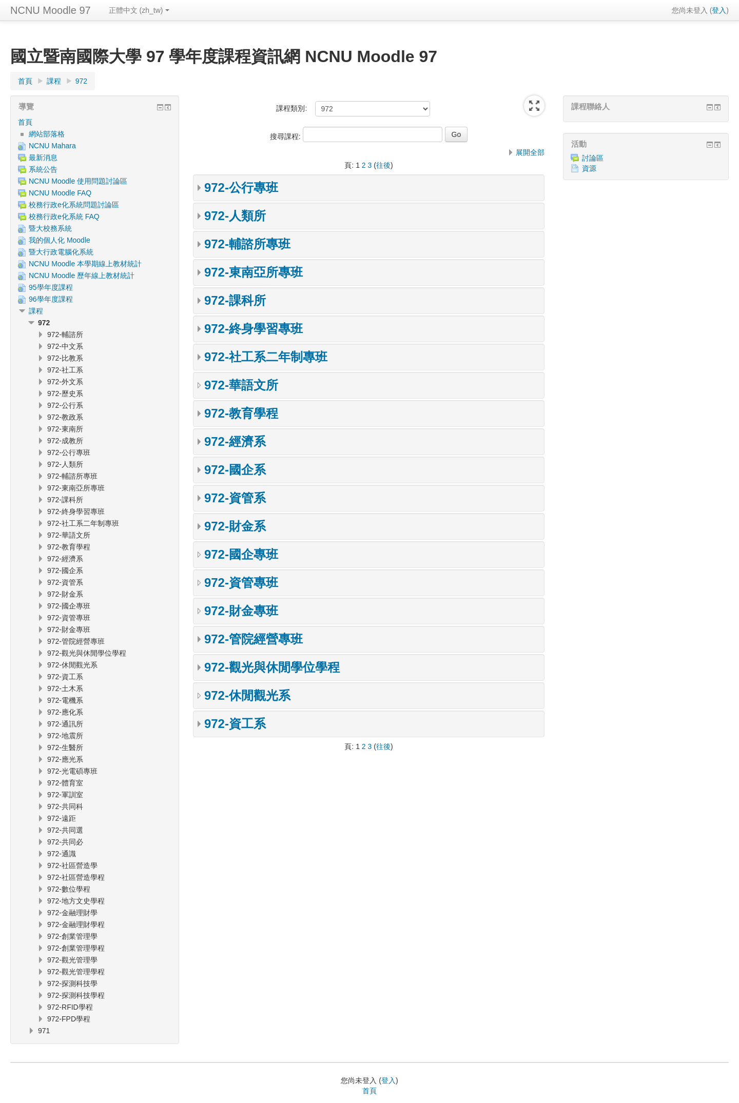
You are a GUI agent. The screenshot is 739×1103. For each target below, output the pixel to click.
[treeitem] (94, 122)
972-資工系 (235, 724)
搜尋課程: (286, 136)
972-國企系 (235, 470)
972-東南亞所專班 (253, 272)
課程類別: (291, 108)
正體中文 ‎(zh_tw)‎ (139, 10)
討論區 (587, 158)
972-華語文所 (241, 385)
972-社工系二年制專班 (265, 357)
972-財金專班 (241, 611)
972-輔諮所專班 (247, 244)
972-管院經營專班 (253, 639)
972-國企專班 (241, 554)
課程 (36, 311)
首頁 (25, 122)
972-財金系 (235, 526)
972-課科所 (235, 300)
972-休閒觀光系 (247, 695)
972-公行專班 (241, 187)
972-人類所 (235, 216)
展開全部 (530, 152)
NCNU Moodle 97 (50, 10)
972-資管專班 (241, 582)
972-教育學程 (241, 413)
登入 (719, 10)
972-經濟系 (235, 441)
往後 (383, 165)
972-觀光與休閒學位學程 (272, 667)
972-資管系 (235, 498)
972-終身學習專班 (253, 329)
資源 (583, 168)
